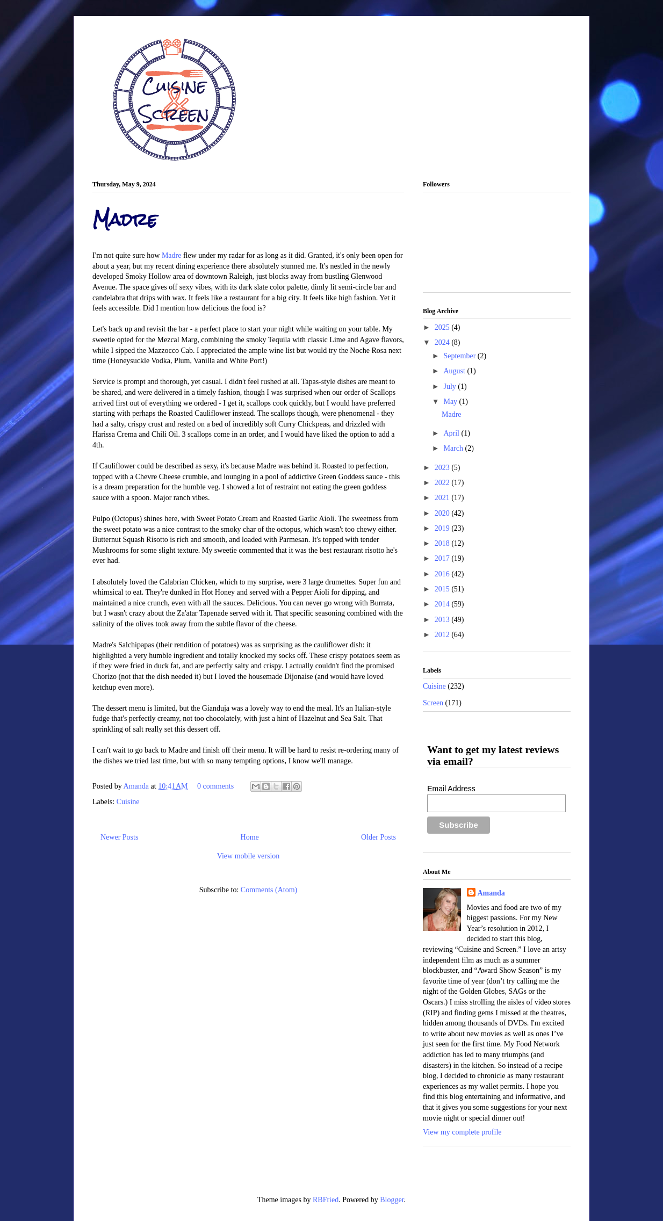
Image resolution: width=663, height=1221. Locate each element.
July (450, 386)
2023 (443, 468)
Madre (124, 219)
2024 (443, 342)
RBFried (325, 1200)
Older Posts (378, 837)
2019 (443, 528)
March (454, 448)
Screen (433, 703)
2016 (443, 574)
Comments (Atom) (269, 890)
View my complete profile (462, 1132)
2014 (443, 604)
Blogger (391, 1200)
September (460, 356)
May (451, 402)
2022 (443, 483)
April (452, 433)
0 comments (215, 786)
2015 (443, 589)
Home (250, 837)
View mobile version (248, 856)
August (455, 371)
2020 (443, 513)
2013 (443, 620)
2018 (443, 543)
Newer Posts (119, 837)
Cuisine (128, 802)
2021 (443, 498)
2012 (443, 635)
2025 (443, 327)
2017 (443, 558)
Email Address (451, 788)
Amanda (137, 786)
